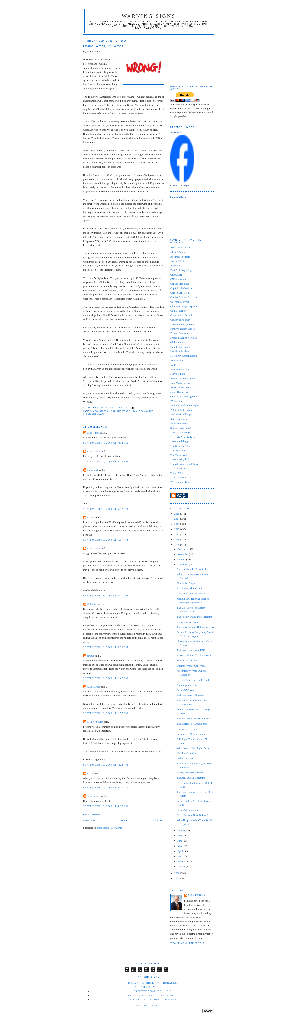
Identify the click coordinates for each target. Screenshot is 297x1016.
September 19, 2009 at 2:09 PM (105, 787)
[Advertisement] (190, 56)
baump (90, 655)
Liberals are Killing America (191, 593)
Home (124, 820)
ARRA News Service (181, 247)
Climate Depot (178, 310)
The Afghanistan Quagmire (191, 777)
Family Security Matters (182, 328)
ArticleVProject (178, 261)
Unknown (92, 604)
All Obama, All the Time (189, 588)
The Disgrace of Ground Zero (192, 723)
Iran (134, 411)
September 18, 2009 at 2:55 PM (105, 713)
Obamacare (146, 411)
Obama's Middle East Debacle (152, 982)
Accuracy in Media (180, 256)
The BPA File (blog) (180, 445)
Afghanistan (101, 411)
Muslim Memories (186, 753)
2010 (177, 539)
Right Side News (179, 423)
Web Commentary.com (182, 481)
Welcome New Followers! (190, 695)
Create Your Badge (179, 185)
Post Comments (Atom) (109, 827)
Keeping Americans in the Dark (193, 679)
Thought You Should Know (184, 463)
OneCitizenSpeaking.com (183, 396)
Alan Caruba (93, 451)
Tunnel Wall (176, 473)
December (183, 549)
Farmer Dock (94, 432)
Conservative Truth (180, 319)
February (182, 861)
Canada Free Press (179, 283)
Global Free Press (179, 342)
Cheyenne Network (180, 301)
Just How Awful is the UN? (191, 650)
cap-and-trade (120, 411)
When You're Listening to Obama (194, 748)
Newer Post (89, 820)
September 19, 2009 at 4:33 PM (105, 806)
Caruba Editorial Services (183, 297)
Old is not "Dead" (186, 758)
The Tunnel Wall (179, 455)
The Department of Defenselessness (195, 626)
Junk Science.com (179, 369)
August (181, 830)
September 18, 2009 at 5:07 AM (105, 539)
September (183, 564)
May (180, 845)
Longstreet (92, 469)
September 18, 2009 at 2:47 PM (105, 678)
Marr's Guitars (177, 373)
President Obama (94, 414)
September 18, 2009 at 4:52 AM (105, 461)
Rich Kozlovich (95, 721)
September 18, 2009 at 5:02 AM (105, 508)
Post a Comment (91, 814)
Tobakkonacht (177, 468)
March (181, 856)
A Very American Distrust (190, 772)
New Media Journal (180, 382)
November (183, 554)
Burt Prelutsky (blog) (181, 270)
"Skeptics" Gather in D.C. (152, 991)
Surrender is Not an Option (191, 733)
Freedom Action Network (183, 337)
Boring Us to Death (187, 728)
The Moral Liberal (179, 450)
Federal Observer (179, 333)
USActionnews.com (180, 477)
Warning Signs (149, 16)
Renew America (178, 418)
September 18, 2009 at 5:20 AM (105, 595)
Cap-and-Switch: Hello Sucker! (193, 569)
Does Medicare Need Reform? (192, 815)
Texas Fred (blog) (179, 441)
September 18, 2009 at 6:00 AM (105, 647)
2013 (177, 523)
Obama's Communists (188, 809)
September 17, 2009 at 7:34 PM (105, 442)
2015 (177, 513)
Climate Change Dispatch (183, 306)
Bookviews (176, 265)
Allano (90, 517)
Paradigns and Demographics (185, 405)
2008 (177, 873)
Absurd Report (178, 252)
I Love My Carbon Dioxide (184, 355)
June (180, 840)
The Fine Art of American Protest (194, 718)
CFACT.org (176, 274)
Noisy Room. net (179, 391)
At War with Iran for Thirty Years (194, 655)
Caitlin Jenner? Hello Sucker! (153, 999)
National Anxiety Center (183, 378)
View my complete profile (187, 943)
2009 (177, 544)
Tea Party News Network (183, 436)
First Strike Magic (186, 583)
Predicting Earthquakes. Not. (152, 995)
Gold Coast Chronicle (181, 346)
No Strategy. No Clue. (152, 986)
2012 (177, 529)
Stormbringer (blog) (180, 427)
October (181, 559)
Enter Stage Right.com (182, 324)
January (181, 866)
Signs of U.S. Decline (188, 660)
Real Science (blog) (180, 414)
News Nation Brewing (181, 387)
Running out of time (187, 685)
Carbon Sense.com (180, 292)
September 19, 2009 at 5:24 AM (105, 764)
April (180, 851)
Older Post (158, 820)
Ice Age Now (177, 360)
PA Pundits (176, 400)
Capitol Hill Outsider (181, 288)
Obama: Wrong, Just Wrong (191, 665)
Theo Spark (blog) (179, 459)
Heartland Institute (180, 351)
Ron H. (91, 773)
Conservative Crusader (182, 315)
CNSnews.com (178, 279)
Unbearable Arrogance (188, 621)
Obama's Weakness (187, 690)
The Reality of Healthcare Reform (194, 616)
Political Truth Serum (181, 409)
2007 (177, 878)
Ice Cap (174, 364)
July (179, 835)
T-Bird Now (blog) (180, 432)
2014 (177, 518)
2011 (177, 534)
